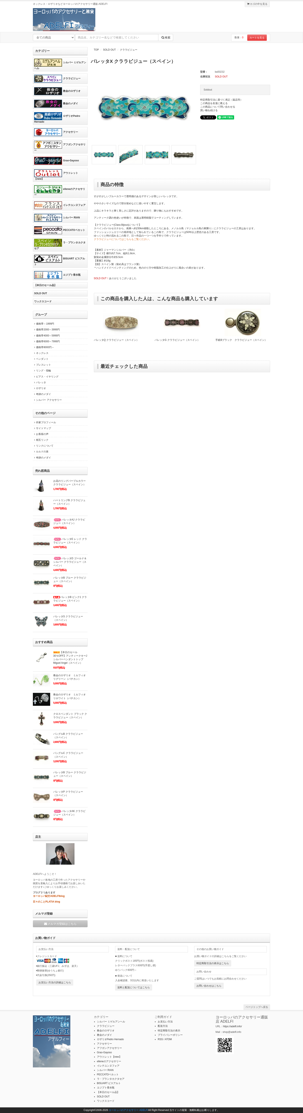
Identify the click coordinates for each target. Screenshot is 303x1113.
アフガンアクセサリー (60, 146)
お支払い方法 (165, 1021)
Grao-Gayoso (56, 161)
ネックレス (40, 353)
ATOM (168, 1039)
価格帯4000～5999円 (46, 335)
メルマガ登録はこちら (60, 923)
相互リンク (40, 439)
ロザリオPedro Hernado (57, 117)
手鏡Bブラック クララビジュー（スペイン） (241, 340)
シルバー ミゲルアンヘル (60, 64)
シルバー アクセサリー (47, 399)
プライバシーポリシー (170, 1034)
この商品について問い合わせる (217, 106)
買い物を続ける (209, 110)
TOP (96, 49)
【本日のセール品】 (45, 285)
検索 (165, 37)
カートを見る (257, 37)
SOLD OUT (109, 49)
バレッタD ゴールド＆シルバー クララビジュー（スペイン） (70, 562)
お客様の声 (40, 434)
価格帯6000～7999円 (46, 341)
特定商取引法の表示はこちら (212, 963)
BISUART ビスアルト (59, 260)
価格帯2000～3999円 (46, 329)
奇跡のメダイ (42, 394)
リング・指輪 (42, 370)
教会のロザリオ (57, 91)
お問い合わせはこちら (208, 985)
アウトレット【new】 (56, 174)
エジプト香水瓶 (57, 275)
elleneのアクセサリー (59, 190)
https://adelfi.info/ (232, 1026)
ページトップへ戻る (257, 1007)
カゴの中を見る (257, 3)
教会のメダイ (56, 104)
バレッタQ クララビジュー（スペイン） (116, 340)
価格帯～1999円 (43, 323)
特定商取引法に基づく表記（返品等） (221, 99)
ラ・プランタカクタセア (60, 244)
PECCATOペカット (59, 230)
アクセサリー (56, 132)
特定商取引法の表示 (169, 1030)
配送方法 (163, 1026)
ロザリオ (39, 388)
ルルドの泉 (40, 451)
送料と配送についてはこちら (133, 987)
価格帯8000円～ (43, 347)
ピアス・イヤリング (45, 376)
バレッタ (39, 382)
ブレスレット (42, 364)
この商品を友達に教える (214, 103)
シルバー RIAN (57, 218)
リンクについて (43, 445)
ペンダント (40, 358)
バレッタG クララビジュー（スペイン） (177, 340)
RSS (160, 1039)
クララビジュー (128, 49)
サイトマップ (42, 428)
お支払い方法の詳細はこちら (54, 982)
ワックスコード (43, 301)
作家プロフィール (44, 422)
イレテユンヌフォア (60, 205)
